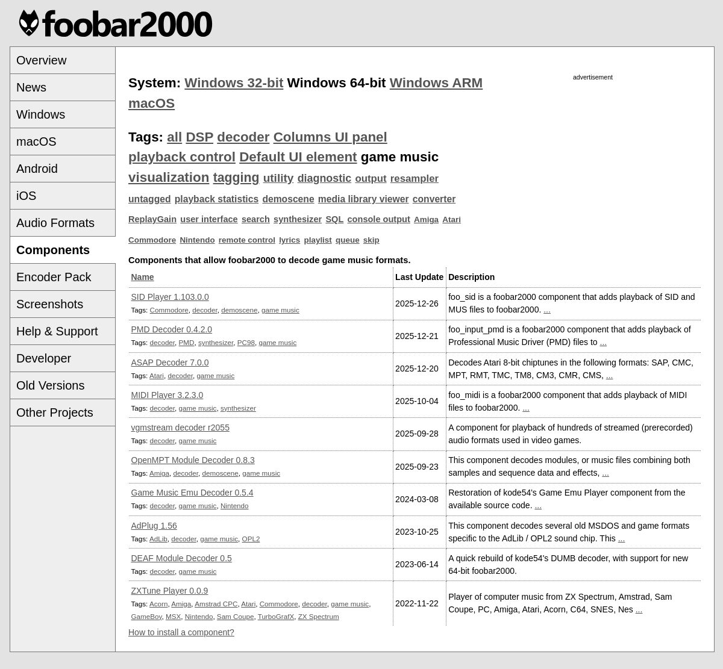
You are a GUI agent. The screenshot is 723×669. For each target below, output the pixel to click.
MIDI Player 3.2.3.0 (167, 395)
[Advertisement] (592, 166)
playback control (182, 156)
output (370, 178)
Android (37, 168)
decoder (243, 137)
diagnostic (325, 178)
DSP (199, 137)
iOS (26, 195)
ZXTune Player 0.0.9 (169, 591)
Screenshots (49, 304)
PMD (187, 342)
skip (371, 239)
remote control (247, 239)
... (547, 309)
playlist (318, 239)
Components (53, 250)
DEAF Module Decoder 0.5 (181, 558)
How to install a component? (181, 632)
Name (142, 277)
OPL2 (251, 539)
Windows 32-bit (233, 82)
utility (278, 178)
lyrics (289, 239)
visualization (168, 177)
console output (379, 219)
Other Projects (54, 412)
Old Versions (50, 385)
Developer (43, 358)
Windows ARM (436, 82)
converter (434, 199)
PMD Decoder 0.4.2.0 (172, 329)
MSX (173, 616)
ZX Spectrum (318, 616)
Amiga (426, 219)
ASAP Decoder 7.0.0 (170, 362)
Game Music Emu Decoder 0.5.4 (192, 492)
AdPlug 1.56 (154, 526)
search (256, 219)
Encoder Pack (54, 277)
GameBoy (146, 616)
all (174, 137)
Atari (451, 219)
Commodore (152, 239)
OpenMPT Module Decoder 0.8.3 (193, 460)
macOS (36, 141)
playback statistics (216, 199)
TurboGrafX (276, 616)
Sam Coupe (235, 616)
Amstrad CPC (216, 604)
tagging (236, 177)
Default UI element (298, 156)
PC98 (246, 342)
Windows (40, 114)
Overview (41, 60)
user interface (208, 219)
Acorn (158, 604)
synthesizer (298, 219)
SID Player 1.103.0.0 (170, 297)
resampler (414, 178)
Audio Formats (55, 222)
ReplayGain (152, 219)
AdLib (158, 539)
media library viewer (363, 199)
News (31, 87)
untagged (149, 199)
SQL (334, 219)
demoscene (288, 199)
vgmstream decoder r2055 (180, 427)
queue (348, 239)
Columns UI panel (330, 137)
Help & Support (57, 331)
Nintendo (197, 239)
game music (280, 310)
